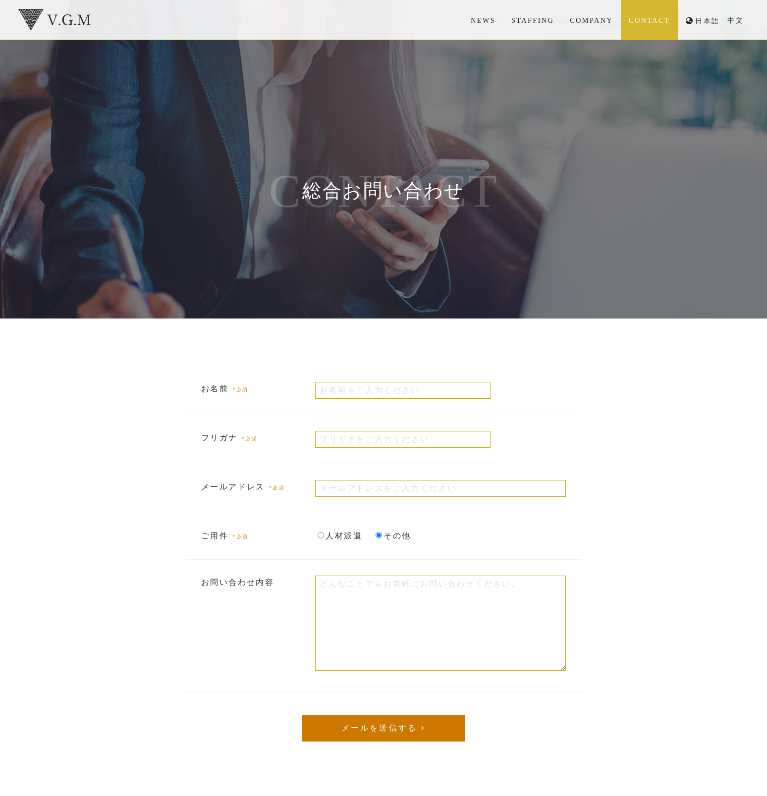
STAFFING (531, 20)
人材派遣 (344, 535)
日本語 (707, 21)
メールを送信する (379, 728)
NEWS (481, 20)
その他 (397, 535)
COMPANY (590, 20)
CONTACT (649, 20)
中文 (735, 20)
